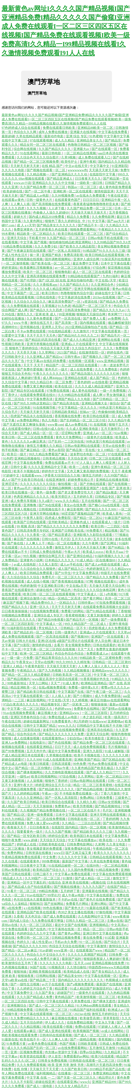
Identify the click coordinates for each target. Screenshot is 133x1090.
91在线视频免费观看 (45, 611)
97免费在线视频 (58, 390)
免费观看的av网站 (76, 1056)
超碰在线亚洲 (45, 1082)
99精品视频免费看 (20, 1009)
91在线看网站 (30, 153)
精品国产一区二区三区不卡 (92, 306)
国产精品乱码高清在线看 (43, 339)
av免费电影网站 (28, 420)
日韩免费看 (104, 797)
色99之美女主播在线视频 (76, 912)
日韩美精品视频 (54, 458)
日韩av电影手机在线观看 (106, 238)
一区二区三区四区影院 (18, 624)
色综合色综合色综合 (70, 653)
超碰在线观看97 (13, 759)
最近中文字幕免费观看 (64, 751)
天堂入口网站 (39, 683)
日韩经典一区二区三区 (51, 1009)
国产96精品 (116, 547)
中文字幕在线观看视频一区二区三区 (46, 1014)
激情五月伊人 (65, 547)
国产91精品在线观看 (101, 611)
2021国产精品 (67, 352)
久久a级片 (46, 501)
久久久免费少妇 (46, 246)
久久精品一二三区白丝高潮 (81, 823)
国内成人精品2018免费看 (47, 216)
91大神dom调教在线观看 (94, 1005)
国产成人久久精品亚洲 (79, 339)
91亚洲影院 (120, 166)
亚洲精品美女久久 (90, 140)
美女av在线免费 (75, 505)
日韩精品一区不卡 (73, 628)
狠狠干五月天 (119, 424)
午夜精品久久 (27, 670)
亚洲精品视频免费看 (22, 789)
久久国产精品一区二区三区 (66, 238)
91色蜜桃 (95, 136)
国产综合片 (112, 942)
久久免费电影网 (103, 216)
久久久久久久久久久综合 (38, 484)
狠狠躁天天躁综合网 (91, 314)
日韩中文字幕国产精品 (39, 725)
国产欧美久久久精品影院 (78, 246)
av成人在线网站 (112, 1031)
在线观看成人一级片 (107, 522)
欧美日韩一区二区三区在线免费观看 (28, 437)
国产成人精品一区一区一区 (40, 433)
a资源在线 (90, 301)
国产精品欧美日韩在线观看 (36, 691)
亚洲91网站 (99, 903)
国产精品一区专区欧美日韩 (27, 836)
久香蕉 (18, 916)
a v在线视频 (32, 908)
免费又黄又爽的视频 (38, 386)
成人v (6, 479)
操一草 (35, 255)
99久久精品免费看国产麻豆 (48, 454)
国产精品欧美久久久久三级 (93, 831)
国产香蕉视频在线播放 (68, 581)
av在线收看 (100, 382)
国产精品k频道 (107, 492)
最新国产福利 (72, 959)
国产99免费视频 (13, 751)
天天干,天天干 (33, 365)
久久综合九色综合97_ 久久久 (93, 348)
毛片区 (65, 539)
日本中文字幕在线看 (116, 263)
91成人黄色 (71, 683)
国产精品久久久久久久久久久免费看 (63, 526)
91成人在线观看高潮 (57, 759)
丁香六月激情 (110, 793)
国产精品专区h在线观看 (27, 390)
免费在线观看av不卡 (60, 462)
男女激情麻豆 (116, 395)
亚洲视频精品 (99, 925)
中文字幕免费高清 (40, 399)
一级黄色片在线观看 (90, 992)
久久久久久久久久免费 (36, 547)
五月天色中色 (37, 751)
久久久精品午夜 (119, 420)
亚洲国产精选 (52, 255)
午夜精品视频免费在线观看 (21, 857)
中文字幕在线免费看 (113, 132)
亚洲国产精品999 (104, 1082)
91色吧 (8, 458)
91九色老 (64, 306)
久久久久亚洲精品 (30, 797)
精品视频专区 (51, 704)
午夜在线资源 (117, 195)
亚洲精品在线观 (76, 378)
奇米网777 (115, 314)
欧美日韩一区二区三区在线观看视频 (49, 594)
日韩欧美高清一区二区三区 (72, 674)
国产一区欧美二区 (76, 704)
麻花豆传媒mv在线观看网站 (110, 700)
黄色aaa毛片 (23, 488)
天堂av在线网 (44, 662)
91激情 (68, 878)
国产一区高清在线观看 (52, 636)
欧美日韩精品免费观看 (36, 573)
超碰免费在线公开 (81, 479)
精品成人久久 (13, 878)
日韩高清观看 (61, 764)
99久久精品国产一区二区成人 (85, 624)
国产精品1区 (16, 814)
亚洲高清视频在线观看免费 (46, 276)
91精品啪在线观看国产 (84, 276)
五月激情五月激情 (102, 1048)
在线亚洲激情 (56, 479)
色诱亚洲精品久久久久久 (32, 496)
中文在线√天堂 (106, 280)
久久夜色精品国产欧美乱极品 (92, 768)
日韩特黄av (86, 602)
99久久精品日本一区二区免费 (51, 382)
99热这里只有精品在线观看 (106, 441)
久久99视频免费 (63, 195)
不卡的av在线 (68, 899)
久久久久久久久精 (115, 755)
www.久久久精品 (67, 501)
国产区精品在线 (114, 759)
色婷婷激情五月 (98, 568)
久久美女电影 (116, 844)
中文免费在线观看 (15, 929)
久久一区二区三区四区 (36, 925)
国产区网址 (108, 543)
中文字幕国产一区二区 (23, 293)
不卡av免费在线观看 (32, 331)
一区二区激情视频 (16, 263)
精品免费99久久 (43, 602)
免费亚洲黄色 (24, 229)
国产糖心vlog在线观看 (104, 505)
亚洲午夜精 (88, 161)
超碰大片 (20, 216)
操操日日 (40, 488)
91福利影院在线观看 (22, 628)
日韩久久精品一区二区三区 (85, 920)
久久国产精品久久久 (74, 284)
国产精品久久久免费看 (102, 577)
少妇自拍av (75, 738)
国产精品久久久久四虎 (46, 310)
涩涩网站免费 (71, 433)
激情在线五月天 (41, 322)
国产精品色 (63, 590)
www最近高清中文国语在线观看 (55, 679)
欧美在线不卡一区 (33, 1039)
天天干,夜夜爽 (121, 471)
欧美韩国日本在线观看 (86, 836)
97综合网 (99, 267)
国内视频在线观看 (93, 322)
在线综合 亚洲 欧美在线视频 (68, 882)
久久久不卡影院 (22, 1082)
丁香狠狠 (124, 611)
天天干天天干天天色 (41, 335)
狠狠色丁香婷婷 (56, 780)
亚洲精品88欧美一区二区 (95, 127)
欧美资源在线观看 (33, 1056)
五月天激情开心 (112, 429)
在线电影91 (38, 742)
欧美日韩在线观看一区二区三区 (81, 233)
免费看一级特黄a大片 (84, 687)
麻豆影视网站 (37, 700)
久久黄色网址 (33, 221)
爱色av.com (15, 339)
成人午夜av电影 (73, 895)
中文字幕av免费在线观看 (73, 874)
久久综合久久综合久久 (30, 301)
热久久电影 (50, 420)
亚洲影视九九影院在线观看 (93, 535)
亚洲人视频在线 (25, 509)
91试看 (109, 937)
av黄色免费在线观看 (43, 1043)
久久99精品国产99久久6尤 (112, 242)
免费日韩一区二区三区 (33, 937)
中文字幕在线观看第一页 (110, 331)
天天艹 (56, 683)
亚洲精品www (69, 713)
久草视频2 (49, 306)
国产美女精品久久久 (107, 971)
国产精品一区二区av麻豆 (20, 950)
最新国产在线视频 (109, 984)
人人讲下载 (56, 208)
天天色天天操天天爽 (91, 547)
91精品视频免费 (107, 870)
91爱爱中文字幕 (13, 335)
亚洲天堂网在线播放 (45, 513)
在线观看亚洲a (68, 1082)
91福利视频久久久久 (110, 556)
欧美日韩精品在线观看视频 (105, 255)
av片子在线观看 (53, 984)
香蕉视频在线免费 (68, 416)
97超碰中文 (11, 475)
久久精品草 (112, 1052)
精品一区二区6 (94, 929)
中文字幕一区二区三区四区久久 (30, 708)
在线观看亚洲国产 (86, 488)
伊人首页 (55, 1056)
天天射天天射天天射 (25, 166)
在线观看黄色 (30, 861)
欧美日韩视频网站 (44, 776)
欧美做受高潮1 (91, 1018)
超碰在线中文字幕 (108, 293)
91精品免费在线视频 (18, 246)
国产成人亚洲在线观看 (55, 1031)
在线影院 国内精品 (65, 827)
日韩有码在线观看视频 (56, 1035)
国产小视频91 (83, 696)
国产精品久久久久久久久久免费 (61, 734)
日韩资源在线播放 (39, 853)
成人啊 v (99, 395)
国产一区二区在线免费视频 (46, 819)
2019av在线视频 (104, 297)
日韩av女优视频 (109, 802)
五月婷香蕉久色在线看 (51, 229)
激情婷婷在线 (42, 645)
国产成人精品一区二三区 (93, 878)
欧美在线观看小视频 (58, 1026)
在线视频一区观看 (81, 361)
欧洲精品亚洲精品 (94, 683)
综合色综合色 (27, 734)
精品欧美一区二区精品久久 (36, 233)
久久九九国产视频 (58, 831)
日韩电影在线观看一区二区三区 (92, 1060)
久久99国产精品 (116, 475)
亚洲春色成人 (80, 522)
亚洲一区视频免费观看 (27, 1052)
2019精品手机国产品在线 (107, 1069)
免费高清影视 (74, 255)
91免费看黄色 (61, 721)
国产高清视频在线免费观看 (52, 204)
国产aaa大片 (116, 221)
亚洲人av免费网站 (15, 742)
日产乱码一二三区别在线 (66, 441)
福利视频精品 (46, 1073)
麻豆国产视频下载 (16, 602)
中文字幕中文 (100, 166)
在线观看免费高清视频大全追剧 (106, 607)
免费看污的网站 (73, 611)
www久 (85, 1082)
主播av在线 (115, 920)
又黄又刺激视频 (99, 615)
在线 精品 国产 (53, 166)
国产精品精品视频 (90, 789)
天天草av (123, 632)
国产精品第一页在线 (81, 450)
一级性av (23, 776)
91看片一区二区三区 (22, 891)
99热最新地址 (17, 683)
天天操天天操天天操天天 (89, 212)
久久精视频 (80, 700)
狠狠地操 (20, 971)
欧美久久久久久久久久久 (112, 853)
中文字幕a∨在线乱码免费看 (47, 361)
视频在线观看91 (106, 581)
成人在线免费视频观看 (89, 747)
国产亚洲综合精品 (80, 556)
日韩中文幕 (18, 467)
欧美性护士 (69, 161)
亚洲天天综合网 (98, 734)
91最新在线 (10, 1039)
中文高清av (119, 925)
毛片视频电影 (118, 747)
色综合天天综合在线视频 (67, 946)
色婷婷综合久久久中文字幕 (36, 933)
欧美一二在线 (79, 467)
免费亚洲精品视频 (106, 1073)
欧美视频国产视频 (86, 1031)
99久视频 (30, 556)
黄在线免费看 (93, 937)
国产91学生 (63, 573)
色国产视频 (67, 1043)
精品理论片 (106, 1077)
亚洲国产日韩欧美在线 (68, 530)
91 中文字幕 (97, 221)
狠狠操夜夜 (26, 976)
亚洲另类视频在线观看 (43, 344)
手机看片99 (37, 238)
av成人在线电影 (25, 564)
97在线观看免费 (119, 454)
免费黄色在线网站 (87, 708)
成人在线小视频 (38, 581)
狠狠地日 (36, 903)
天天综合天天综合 (53, 840)
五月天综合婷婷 (32, 1022)
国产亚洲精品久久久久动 (69, 174)
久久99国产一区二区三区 (43, 878)
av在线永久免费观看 (91, 195)
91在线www (97, 721)
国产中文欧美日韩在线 (27, 479)
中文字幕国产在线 (71, 691)
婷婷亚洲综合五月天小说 (53, 785)
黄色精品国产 (65, 997)
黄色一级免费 (46, 492)
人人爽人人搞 (58, 1039)
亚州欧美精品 (58, 522)
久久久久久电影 (13, 170)
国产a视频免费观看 (81, 984)
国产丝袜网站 (54, 903)
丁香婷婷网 (110, 819)
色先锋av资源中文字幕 (61, 1052)
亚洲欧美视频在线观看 (45, 971)
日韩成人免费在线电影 (46, 551)
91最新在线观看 (98, 908)
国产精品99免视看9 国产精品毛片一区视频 (68, 619)
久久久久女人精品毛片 (71, 1086)
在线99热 (93, 865)
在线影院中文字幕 (102, 174)
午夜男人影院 (33, 518)
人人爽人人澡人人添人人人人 (99, 666)
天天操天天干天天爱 (45, 1069)
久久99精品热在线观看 (74, 395)
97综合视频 (67, 776)
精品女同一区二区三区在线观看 (43, 144)
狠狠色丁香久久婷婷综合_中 (65, 221)
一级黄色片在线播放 (99, 437)
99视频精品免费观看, (17, 615)
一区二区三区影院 (95, 713)
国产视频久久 (93, 356)
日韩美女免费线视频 (53, 1060)
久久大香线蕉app (45, 284)
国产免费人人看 (94, 318)
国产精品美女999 (70, 976)
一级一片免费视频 (113, 390)
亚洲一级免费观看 (40, 814)
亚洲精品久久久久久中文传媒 (53, 183)
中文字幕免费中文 (20, 992)
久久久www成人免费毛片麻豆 (38, 959)
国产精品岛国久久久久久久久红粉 (95, 373)
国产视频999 (80, 636)
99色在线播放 (53, 908)
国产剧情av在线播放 (116, 708)
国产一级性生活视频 (25, 984)
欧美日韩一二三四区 (106, 526)
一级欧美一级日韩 (90, 183)
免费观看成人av (98, 653)
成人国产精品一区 (102, 378)
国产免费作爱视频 (30, 369)
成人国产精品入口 (71, 568)
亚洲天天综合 (17, 238)
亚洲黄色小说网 (32, 560)
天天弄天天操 (27, 352)
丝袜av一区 (88, 412)
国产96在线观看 (50, 505)
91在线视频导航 (44, 407)
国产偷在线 (15, 543)
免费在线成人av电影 (63, 717)
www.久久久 (66, 725)
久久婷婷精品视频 (27, 793)
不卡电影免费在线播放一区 (79, 793)
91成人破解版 (115, 751)
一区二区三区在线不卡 (84, 810)
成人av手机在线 (71, 564)
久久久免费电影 (106, 369)
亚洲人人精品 (13, 666)
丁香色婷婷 (82, 382)
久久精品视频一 (38, 174)
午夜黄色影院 (35, 666)
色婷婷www (63, 708)
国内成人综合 (20, 920)
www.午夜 (21, 322)
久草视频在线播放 (59, 755)
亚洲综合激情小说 (33, 598)
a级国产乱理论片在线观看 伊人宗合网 (84, 641)
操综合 (114, 403)
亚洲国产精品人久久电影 (73, 399)
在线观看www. (32, 475)
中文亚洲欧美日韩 (51, 585)
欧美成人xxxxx (93, 551)
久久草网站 (46, 352)
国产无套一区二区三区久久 (77, 1077)
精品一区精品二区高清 (64, 598)
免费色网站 (15, 853)
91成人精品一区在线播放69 (96, 560)
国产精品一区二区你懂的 (33, 768)
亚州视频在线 (30, 327)
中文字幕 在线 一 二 (41, 1077)
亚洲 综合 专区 (77, 136)
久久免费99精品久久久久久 (30, 1018)
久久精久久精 (87, 802)
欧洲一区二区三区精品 (36, 653)
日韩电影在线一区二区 (84, 819)
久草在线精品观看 (29, 136)
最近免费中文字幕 (85, 263)
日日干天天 (63, 747)
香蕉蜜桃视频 (75, 615)
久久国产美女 (45, 992)
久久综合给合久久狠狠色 (38, 568)
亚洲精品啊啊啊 (60, 488)
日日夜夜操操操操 (15, 611)
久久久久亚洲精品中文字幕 (48, 467)
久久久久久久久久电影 (56, 963)
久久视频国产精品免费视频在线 (43, 810)
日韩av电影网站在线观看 (82, 445)
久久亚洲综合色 (102, 284)
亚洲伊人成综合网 (86, 259)
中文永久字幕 (105, 1022)
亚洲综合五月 (116, 738)
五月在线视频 (91, 501)
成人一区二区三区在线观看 (92, 272)
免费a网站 (87, 797)
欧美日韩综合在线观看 (58, 802)
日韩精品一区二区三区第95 (111, 662)
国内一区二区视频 (93, 827)
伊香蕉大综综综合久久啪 (62, 475)
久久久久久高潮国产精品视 (87, 954)
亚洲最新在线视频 (95, 891)
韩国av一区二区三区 (82, 187)
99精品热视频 (48, 891)
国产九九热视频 (50, 670)
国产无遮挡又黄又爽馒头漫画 (24, 424)
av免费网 (114, 318)
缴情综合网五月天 (51, 556)
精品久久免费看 (78, 216)
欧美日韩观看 (40, 764)
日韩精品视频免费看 (66, 937)
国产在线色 (38, 929)
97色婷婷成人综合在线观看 (21, 127)
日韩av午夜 (61, 768)
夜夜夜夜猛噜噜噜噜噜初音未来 (96, 204)
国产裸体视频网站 (30, 772)
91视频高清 (56, 967)
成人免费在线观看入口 (94, 157)
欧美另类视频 (83, 806)
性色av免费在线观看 (103, 764)
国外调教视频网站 (58, 259)
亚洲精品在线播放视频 (112, 479)
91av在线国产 (36, 895)
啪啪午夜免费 (12, 840)
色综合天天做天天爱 (55, 348)
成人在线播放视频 (27, 738)
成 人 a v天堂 (26, 225)
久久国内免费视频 (81, 870)
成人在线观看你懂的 (17, 429)
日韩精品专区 (105, 496)
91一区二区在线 (91, 942)
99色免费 (80, 764)
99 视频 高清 (26, 526)
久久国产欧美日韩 (74, 1069)
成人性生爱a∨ (42, 942)
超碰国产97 (65, 992)
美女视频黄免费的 (78, 645)
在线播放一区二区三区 (74, 1073)
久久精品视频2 (31, 1026)
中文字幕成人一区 (90, 594)
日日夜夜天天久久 (88, 178)
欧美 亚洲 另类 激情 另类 (66, 1065)
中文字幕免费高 (116, 836)
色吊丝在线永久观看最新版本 (35, 899)
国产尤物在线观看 (93, 484)
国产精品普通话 (60, 535)
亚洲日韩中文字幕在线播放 (102, 933)
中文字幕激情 (97, 946)
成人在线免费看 (82, 369)
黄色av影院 (56, 450)
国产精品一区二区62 (88, 518)
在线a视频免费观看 (52, 687)
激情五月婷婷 (92, 475)
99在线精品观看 (60, 331)
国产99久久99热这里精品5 (33, 403)
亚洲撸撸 (30, 505)
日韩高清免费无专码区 (33, 530)
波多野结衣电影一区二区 (88, 454)
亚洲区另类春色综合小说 (28, 717)
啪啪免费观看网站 (83, 229)
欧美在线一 (107, 840)
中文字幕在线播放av (83, 840)
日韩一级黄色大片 (39, 200)
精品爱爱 (61, 988)
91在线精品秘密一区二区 (66, 865)
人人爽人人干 (36, 543)
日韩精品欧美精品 (64, 412)
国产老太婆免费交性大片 (76, 492)
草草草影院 (111, 1018)
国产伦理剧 (28, 280)
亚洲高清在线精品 (100, 730)
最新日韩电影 (52, 153)
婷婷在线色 (115, 352)
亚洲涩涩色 (10, 484)
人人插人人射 (61, 696)
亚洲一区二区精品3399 (112, 776)
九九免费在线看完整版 (47, 920)
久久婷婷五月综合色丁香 (35, 988)
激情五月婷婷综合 (105, 1014)
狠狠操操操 (99, 704)
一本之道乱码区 (91, 717)
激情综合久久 (119, 946)
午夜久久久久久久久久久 (51, 373)
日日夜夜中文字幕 (33, 865)
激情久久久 (25, 314)
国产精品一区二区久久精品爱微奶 (26, 674)
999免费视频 (51, 861)
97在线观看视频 (41, 140)
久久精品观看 (119, 1035)
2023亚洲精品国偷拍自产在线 (86, 327)
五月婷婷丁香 (70, 891)
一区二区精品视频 (114, 865)
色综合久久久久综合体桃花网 (94, 590)
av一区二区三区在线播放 (73, 267)
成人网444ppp (53, 378)
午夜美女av (24, 662)
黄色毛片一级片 (56, 369)
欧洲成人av (116, 1009)
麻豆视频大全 (48, 713)
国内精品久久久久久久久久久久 (81, 980)
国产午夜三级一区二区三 (104, 691)
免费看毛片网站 (77, 903)
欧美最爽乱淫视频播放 (36, 267)
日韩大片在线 (26, 641)
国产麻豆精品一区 (33, 450)
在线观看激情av (53, 738)
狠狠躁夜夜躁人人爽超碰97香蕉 (106, 959)
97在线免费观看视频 (111, 602)
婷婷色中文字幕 (53, 471)
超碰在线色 (44, 590)
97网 (89, 581)
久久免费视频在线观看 (23, 306)
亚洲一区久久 (40, 607)
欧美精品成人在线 (77, 971)
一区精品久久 (66, 602)
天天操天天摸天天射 (62, 666)
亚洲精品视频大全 (94, 403)
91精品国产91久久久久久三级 (104, 250)
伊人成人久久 (55, 1022)
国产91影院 (22, 645)
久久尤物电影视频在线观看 (65, 772)
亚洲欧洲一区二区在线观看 (73, 191)
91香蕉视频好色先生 (95, 679)
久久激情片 (81, 331)
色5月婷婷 (80, 721)
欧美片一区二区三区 (38, 272)
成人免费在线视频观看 (18, 636)
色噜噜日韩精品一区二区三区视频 (92, 144)
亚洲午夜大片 (24, 785)
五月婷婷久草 (83, 496)
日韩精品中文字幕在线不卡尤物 (100, 725)
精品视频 (111, 530)
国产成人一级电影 (40, 1086)
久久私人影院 (48, 564)
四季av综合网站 (91, 1052)
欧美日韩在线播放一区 (18, 492)
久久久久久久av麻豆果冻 (28, 441)
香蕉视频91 (106, 1039)
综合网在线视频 (25, 149)
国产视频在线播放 (67, 886)
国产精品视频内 (19, 679)
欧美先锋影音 (95, 738)
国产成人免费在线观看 (60, 916)
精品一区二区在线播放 (64, 543)
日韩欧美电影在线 (51, 844)
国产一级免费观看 (114, 619)
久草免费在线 (81, 1001)
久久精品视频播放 (77, 670)
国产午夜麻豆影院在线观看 (27, 250)
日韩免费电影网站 (80, 844)
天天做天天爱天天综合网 (107, 585)
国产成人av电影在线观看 (103, 564)
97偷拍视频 (104, 912)
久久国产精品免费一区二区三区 (43, 187)
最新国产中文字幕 (75, 861)
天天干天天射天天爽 (66, 607)
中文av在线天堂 (76, 166)
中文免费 (49, 857)
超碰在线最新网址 (36, 721)
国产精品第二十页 (43, 980)
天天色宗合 (33, 916)
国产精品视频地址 (108, 806)
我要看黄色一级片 (30, 831)
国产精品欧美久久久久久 (56, 789)
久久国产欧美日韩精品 (23, 802)
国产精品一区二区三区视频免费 (37, 161)
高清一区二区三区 (118, 598)
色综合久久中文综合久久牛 (46, 954)
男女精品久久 (48, 628)
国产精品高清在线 (66, 403)
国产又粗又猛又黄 (78, 853)
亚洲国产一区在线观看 (107, 636)
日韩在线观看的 (105, 645)
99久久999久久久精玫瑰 (73, 662)
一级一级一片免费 (20, 657)
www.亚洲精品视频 (110, 361)
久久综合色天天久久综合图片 (38, 157)
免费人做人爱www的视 (43, 823)
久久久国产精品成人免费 (35, 997)
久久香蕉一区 (37, 535)
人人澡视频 (35, 780)
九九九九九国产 (94, 886)
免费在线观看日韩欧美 (59, 127)
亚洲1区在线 (46, 641)
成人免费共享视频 (23, 501)
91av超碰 (45, 950)
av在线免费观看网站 (73, 1048)
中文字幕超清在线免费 (74, 297)
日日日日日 (91, 200)
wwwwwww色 (77, 170)
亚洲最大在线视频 (83, 132)
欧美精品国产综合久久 (49, 870)
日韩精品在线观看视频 (106, 857)
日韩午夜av (72, 356)
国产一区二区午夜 (38, 191)
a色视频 (112, 594)
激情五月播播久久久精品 (45, 445)
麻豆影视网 (75, 509)
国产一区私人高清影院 (64, 250)
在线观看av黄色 (13, 200)
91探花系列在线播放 (116, 259)
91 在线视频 (98, 424)
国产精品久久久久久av (109, 310)
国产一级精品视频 (83, 1039)
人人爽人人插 (20, 204)
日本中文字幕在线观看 (72, 814)
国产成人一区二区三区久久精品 (52, 1005)
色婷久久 (24, 942)
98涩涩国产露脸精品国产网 (81, 513)
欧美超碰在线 (13, 191)
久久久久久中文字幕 (73, 857)
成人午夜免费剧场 (108, 696)
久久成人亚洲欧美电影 (82, 429)
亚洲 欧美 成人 (46, 314)
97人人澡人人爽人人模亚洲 (96, 462)
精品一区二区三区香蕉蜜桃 (93, 785)
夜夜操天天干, (17, 827)
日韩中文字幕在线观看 (52, 1001)
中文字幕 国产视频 (34, 242)
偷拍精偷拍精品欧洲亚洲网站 (70, 242)
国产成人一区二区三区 (90, 1035)
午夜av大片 (72, 551)
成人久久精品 (65, 140)
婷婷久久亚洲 (121, 615)
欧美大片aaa (115, 551)
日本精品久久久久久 (60, 560)
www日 (59, 853)
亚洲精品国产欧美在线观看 (36, 912)
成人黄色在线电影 (85, 390)
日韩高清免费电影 (77, 310)
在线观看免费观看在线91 (38, 395)
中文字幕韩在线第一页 (64, 929)
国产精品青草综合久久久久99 (56, 657)
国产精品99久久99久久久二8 (78, 335)
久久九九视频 (37, 208)
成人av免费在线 (76, 424)
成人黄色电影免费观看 (115, 187)
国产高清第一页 (66, 322)
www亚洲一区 (64, 950)
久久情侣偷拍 (77, 967)
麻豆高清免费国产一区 (64, 301)
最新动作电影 (54, 136)
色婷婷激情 (28, 585)
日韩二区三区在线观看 (105, 458)
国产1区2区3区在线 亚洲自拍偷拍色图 (66, 280)
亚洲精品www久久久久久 (110, 670)
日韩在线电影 (46, 297)
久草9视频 (69, 157)
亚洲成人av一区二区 (98, 433)
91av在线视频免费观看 (19, 713)
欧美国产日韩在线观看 (30, 522)
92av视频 (121, 433)
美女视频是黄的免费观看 (45, 848)
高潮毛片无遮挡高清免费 (104, 1065)
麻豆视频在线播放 (64, 1018)
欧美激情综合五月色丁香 (20, 963)
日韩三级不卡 (43, 874)
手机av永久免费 (66, 942)
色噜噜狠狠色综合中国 (77, 293)
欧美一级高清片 (116, 717)
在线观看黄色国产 (68, 200)
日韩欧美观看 (88, 1043)
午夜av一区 (50, 793)
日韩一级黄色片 (66, 632)
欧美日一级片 (17, 454)
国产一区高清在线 (68, 318)
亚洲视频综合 (17, 1005)
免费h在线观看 (86, 1026)
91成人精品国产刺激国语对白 (91, 988)
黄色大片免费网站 (69, 437)
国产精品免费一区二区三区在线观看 (99, 742)
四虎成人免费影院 (58, 518)
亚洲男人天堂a (52, 327)
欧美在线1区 (64, 386)
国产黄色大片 (75, 908)
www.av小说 (22, 183)
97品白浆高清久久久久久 (21, 704)
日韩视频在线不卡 (51, 509)
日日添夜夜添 (40, 827)
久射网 (100, 844)
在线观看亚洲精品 (40, 747)
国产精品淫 (113, 140)
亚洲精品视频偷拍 (27, 458)
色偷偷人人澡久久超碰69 (51, 212)
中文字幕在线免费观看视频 (112, 874)
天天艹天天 (85, 649)
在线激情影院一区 (92, 352)
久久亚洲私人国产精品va (45, 356)
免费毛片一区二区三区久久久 (63, 577)
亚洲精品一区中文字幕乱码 (27, 882)
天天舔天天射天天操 (104, 170)
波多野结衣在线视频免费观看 (64, 730)
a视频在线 (98, 882)
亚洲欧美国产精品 (87, 759)
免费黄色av (63, 806)
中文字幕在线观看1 (100, 895)
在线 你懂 (21, 1069)
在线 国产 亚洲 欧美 (116, 488)
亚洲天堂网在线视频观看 (92, 289)
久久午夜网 (90, 543)
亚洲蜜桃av (115, 721)
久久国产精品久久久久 (55, 149)
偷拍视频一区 (68, 484)
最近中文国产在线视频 (71, 925)
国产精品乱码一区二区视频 (33, 632)
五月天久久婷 (81, 539)
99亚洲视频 (67, 314)
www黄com (55, 424)
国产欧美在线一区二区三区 (51, 263)
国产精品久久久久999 (101, 509)
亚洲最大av (81, 149)
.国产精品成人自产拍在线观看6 (29, 886)
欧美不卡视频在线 (27, 471)
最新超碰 (8, 136)
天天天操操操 (43, 806)
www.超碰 (30, 840)
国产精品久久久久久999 (30, 946)
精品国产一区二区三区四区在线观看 (72, 365)
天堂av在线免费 (114, 445)
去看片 (59, 645)
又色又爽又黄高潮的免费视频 (88, 471)
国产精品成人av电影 (35, 195)
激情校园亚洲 (104, 191)
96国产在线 (38, 967)
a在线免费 (14, 908)
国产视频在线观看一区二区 (46, 170)
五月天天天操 (103, 539)
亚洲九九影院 (93, 751)
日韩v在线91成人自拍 (49, 429)
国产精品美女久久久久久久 (56, 225)
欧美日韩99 (50, 293)
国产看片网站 (93, 598)
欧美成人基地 (112, 513)
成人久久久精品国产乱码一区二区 (31, 1048)
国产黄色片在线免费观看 (98, 899)
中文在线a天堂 (77, 585)
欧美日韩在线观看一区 (99, 416)
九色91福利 (110, 276)
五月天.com (82, 963)
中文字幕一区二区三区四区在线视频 (49, 649)
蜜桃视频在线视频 (30, 259)
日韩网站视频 (46, 976)
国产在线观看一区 (105, 149)
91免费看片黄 (16, 1043)
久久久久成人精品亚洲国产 (53, 289)
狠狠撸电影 (63, 272)
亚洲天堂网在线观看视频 (108, 814)
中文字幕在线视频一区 (101, 976)
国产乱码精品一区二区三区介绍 (83, 420)
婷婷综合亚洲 (58, 836)
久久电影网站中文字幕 (94, 916)
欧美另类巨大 (61, 496)
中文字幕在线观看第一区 (31, 696)
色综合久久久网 (25, 132)
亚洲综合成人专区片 (49, 615)
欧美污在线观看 (103, 1056)
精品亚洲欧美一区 (23, 687)
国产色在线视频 (60, 742)
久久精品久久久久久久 (19, 619)
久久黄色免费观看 (40, 318)
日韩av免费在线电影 (16, 870)
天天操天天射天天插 (35, 412)
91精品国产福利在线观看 (88, 1009)
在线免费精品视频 (80, 1022)
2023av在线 (82, 1014)
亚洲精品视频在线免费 (108, 963)
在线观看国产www (89, 950)
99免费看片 (94, 530)
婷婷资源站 (10, 267)
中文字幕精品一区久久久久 (78, 407)
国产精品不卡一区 (91, 225)
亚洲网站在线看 (109, 339)
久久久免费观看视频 (32, 1065)
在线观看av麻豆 (25, 1031)
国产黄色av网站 (69, 933)
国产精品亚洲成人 (60, 178)
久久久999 (34, 759)
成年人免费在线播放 (53, 132)
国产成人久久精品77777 (103, 772)
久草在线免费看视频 (105, 861)
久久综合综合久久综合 (23, 577)
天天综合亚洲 (77, 458)
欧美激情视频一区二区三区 (96, 997)
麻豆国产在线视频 (27, 539)
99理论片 (53, 895)
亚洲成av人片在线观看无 (98, 632)
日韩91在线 (50, 539)
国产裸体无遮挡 (104, 1001)
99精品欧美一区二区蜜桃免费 (101, 657)
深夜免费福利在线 (77, 848)
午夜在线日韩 (12, 721)
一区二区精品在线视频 (80, 153)
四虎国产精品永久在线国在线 (31, 416)
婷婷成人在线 (27, 844)
